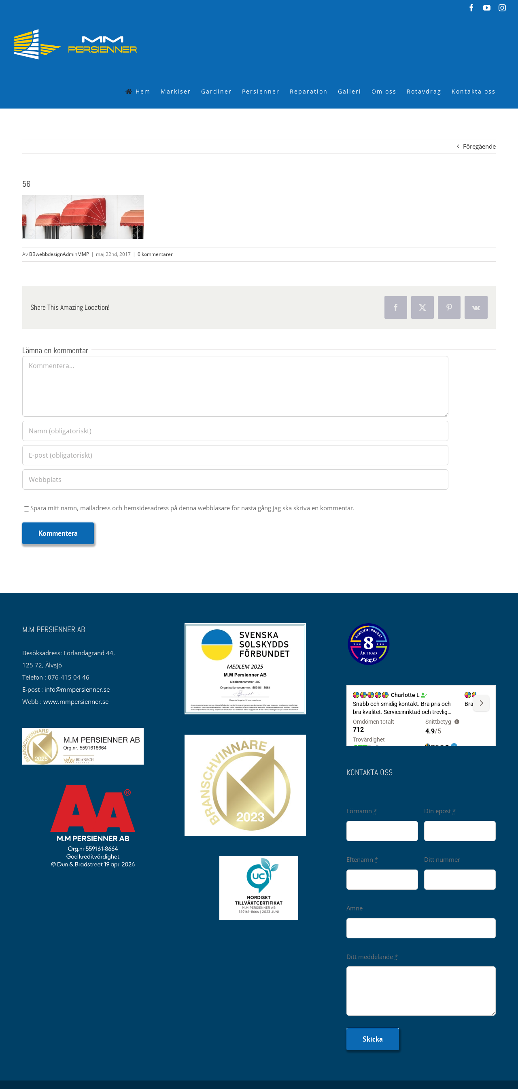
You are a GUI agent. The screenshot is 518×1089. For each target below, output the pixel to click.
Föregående (479, 146)
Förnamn (361, 811)
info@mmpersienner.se (77, 689)
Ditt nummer (442, 859)
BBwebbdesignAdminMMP (59, 254)
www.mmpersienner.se (75, 701)
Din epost (440, 811)
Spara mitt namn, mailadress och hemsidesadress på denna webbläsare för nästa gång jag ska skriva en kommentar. (192, 508)
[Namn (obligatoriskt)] (235, 431)
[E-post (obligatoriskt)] (235, 455)
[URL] (235, 479)
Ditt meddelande (372, 957)
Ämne (354, 908)
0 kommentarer (155, 254)
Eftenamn (362, 859)
